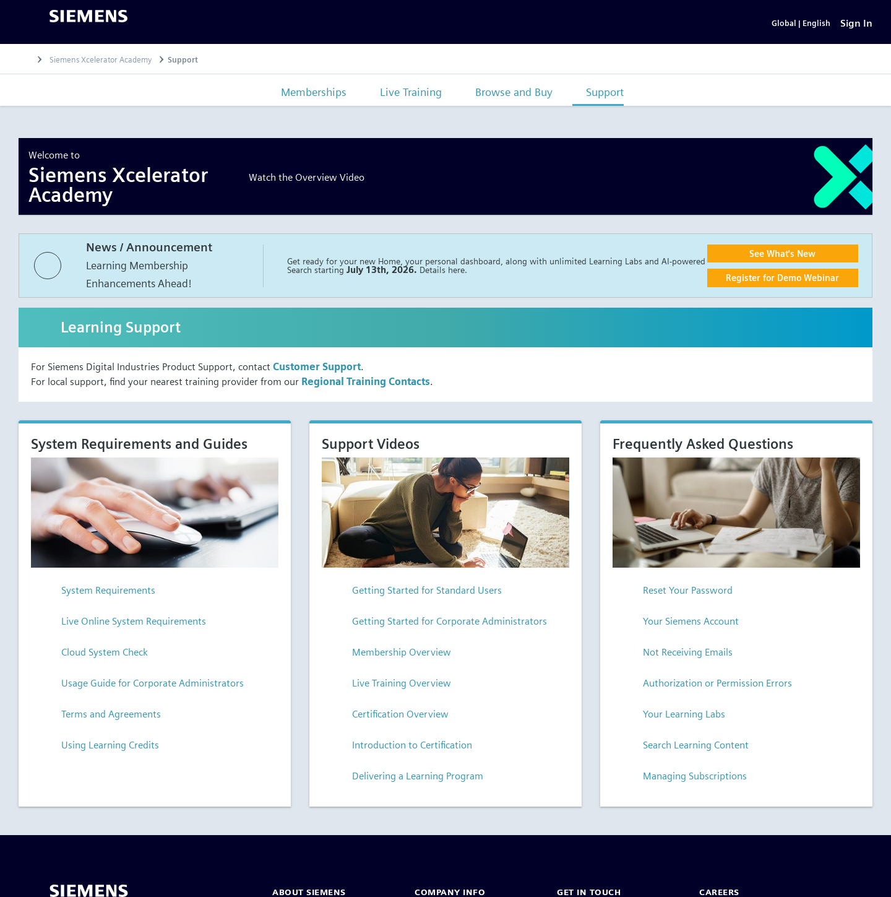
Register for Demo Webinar (782, 280)
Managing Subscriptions (685, 778)
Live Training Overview (391, 685)
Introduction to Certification (402, 747)
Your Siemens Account (681, 624)
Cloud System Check (94, 655)
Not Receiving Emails (678, 655)
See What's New (782, 256)
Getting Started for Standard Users (417, 593)
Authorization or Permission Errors (707, 685)
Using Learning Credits (100, 747)
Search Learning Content (686, 747)
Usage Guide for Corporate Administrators (142, 685)
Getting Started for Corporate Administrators (439, 624)
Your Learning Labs (674, 716)
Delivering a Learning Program (407, 778)
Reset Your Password (678, 593)
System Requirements (98, 593)
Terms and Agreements (101, 716)
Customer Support (317, 369)
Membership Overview (391, 655)
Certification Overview (390, 716)
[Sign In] (856, 24)
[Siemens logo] (88, 17)
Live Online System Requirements (123, 624)
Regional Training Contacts (365, 384)
